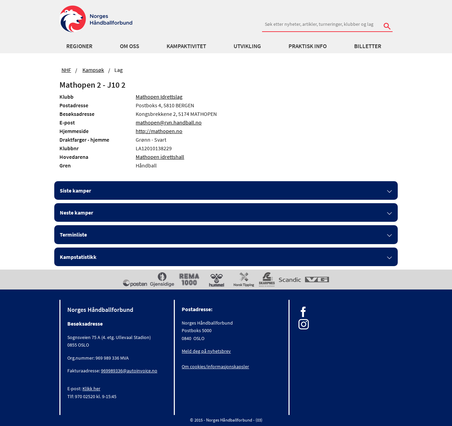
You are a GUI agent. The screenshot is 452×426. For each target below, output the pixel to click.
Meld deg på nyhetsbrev (206, 351)
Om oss (129, 46)
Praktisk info (308, 46)
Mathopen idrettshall (160, 156)
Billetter (367, 46)
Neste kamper (76, 212)
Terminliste (73, 234)
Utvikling (247, 46)
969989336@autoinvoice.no (129, 371)
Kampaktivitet (186, 46)
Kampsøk (93, 69)
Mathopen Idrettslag (159, 96)
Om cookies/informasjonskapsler (215, 366)
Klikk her (91, 388)
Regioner (79, 46)
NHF (66, 69)
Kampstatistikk (78, 256)
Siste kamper (75, 190)
